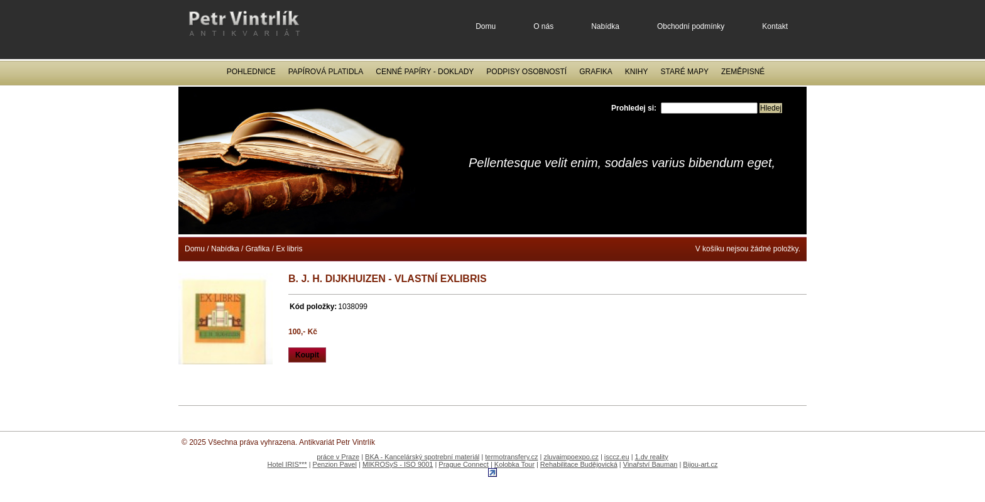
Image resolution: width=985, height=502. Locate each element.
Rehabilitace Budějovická (579, 464)
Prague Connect (463, 464)
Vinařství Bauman (650, 464)
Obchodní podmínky (690, 26)
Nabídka (605, 26)
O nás (543, 26)
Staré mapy (685, 71)
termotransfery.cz (511, 457)
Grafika (595, 71)
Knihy (636, 71)
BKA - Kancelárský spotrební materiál (422, 457)
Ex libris (289, 248)
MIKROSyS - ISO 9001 (397, 464)
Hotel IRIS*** (287, 464)
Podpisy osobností (526, 71)
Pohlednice (251, 71)
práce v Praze (338, 457)
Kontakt (775, 26)
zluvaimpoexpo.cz (570, 457)
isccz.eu (616, 457)
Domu (486, 26)
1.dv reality (651, 457)
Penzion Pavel (335, 464)
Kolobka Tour (514, 464)
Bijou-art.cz (700, 464)
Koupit (307, 355)
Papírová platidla (326, 71)
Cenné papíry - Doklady (425, 71)
